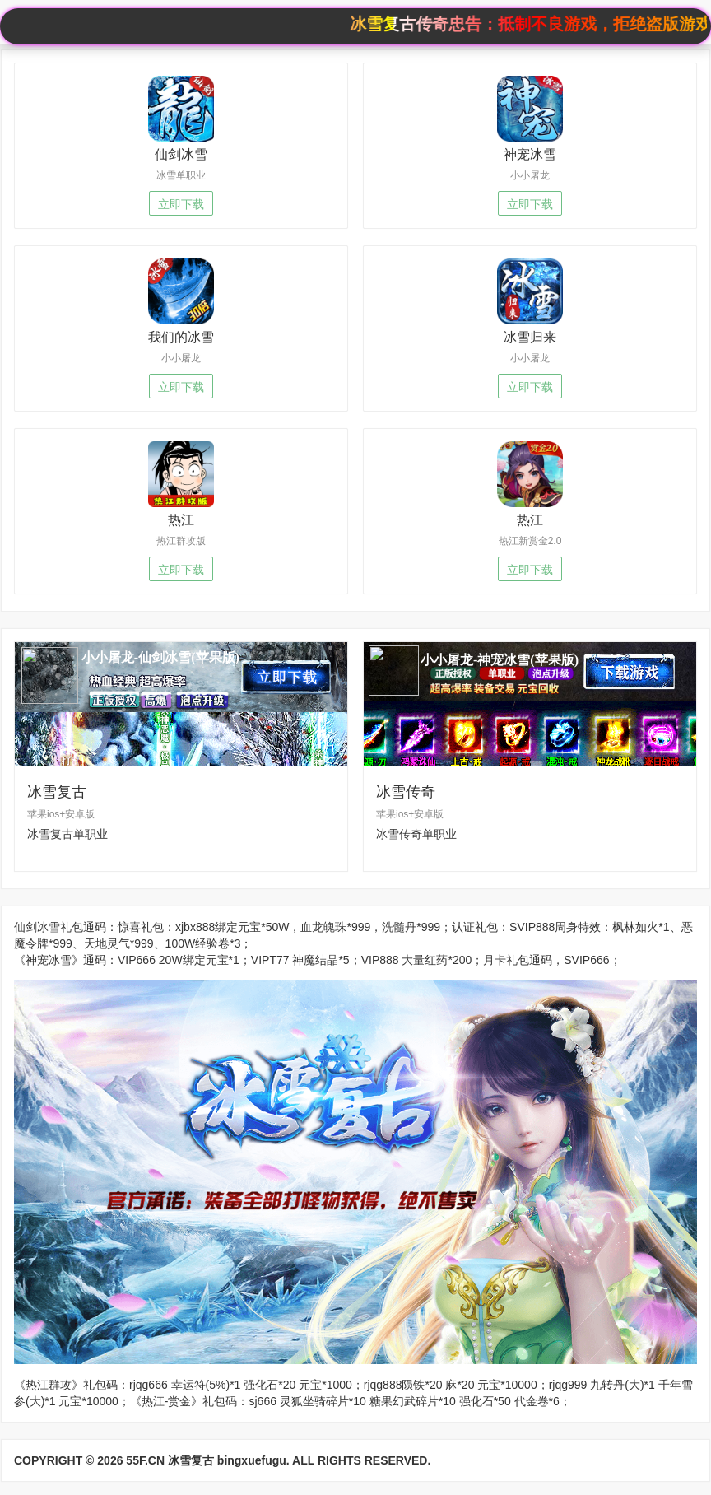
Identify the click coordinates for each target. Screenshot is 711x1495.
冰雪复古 (191, 1460)
